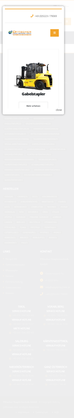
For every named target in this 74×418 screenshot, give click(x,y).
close (63, 254)
